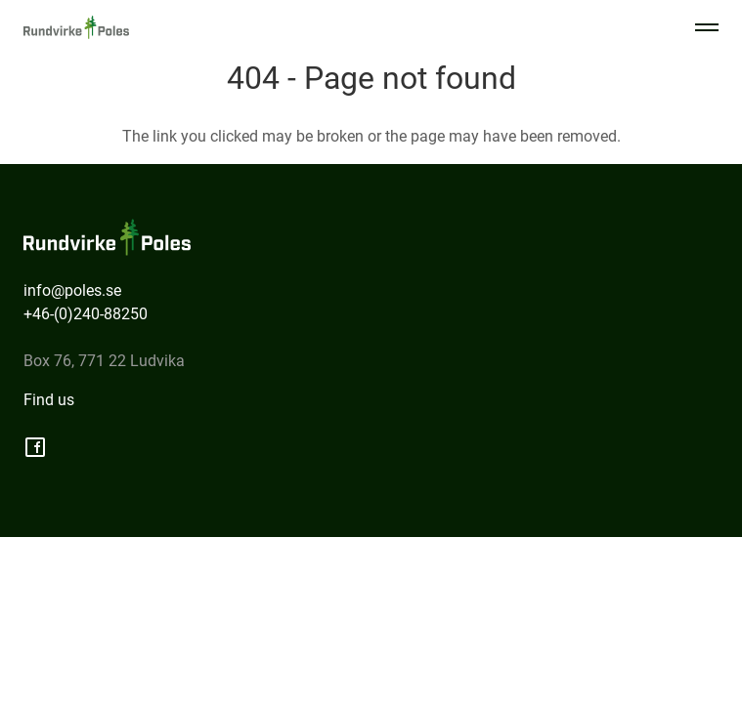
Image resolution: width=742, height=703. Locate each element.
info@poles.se (72, 290)
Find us (48, 400)
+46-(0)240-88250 (85, 314)
